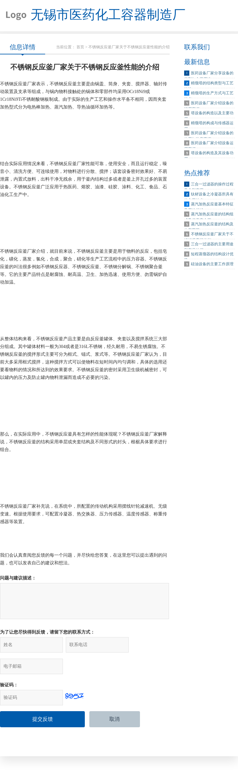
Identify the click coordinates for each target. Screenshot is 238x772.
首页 (80, 48)
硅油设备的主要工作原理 (212, 265)
